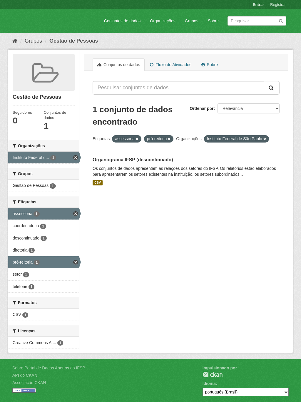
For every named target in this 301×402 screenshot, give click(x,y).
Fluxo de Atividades (170, 64)
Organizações (162, 21)
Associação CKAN (29, 382)
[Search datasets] (257, 21)
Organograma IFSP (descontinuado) (133, 159)
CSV (97, 183)
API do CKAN (24, 375)
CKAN (213, 374)
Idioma (209, 383)
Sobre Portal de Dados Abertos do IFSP (48, 368)
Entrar (258, 4)
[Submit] (280, 20)
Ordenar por (202, 108)
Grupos (191, 21)
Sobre (213, 21)
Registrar (278, 4)
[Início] (14, 41)
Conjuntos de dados (122, 21)
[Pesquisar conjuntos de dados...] (178, 88)
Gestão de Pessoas (73, 41)
